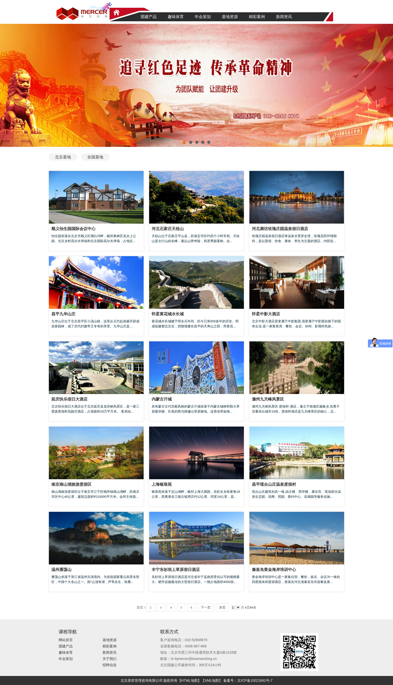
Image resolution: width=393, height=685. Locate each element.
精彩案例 (257, 17)
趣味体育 (176, 17)
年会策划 (203, 17)
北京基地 (63, 157)
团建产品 (149, 17)
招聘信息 (110, 665)
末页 (222, 607)
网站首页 (66, 640)
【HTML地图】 (189, 680)
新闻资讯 (284, 17)
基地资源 (230, 17)
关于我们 (110, 659)
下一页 (206, 607)
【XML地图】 (212, 680)
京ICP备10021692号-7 (254, 680)
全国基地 (95, 157)
